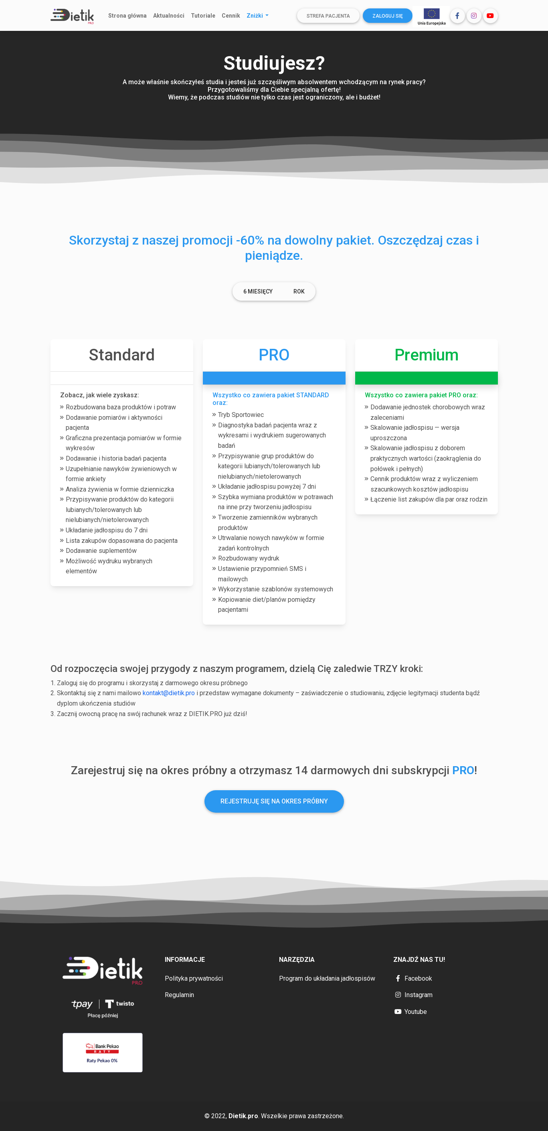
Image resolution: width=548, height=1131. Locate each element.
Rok (299, 291)
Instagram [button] (413, 995)
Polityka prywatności (194, 978)
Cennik (231, 15)
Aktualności (168, 15)
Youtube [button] (410, 1012)
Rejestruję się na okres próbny (274, 801)
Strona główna (127, 15)
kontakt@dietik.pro (169, 693)
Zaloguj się (387, 16)
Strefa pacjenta (328, 16)
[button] (457, 15)
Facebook (412, 978)
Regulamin (179, 995)
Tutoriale (203, 15)
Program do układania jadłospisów (327, 978)
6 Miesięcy (258, 291)
